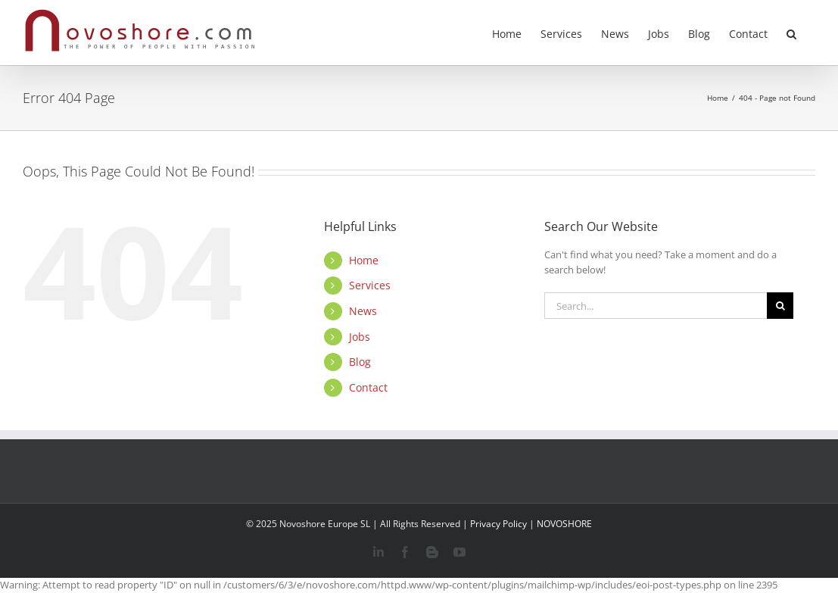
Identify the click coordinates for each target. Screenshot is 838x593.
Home (364, 260)
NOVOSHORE (564, 523)
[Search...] (655, 305)
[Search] (780, 305)
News (363, 311)
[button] (791, 32)
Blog (360, 361)
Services (370, 285)
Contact (368, 387)
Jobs (359, 336)
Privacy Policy (498, 523)
